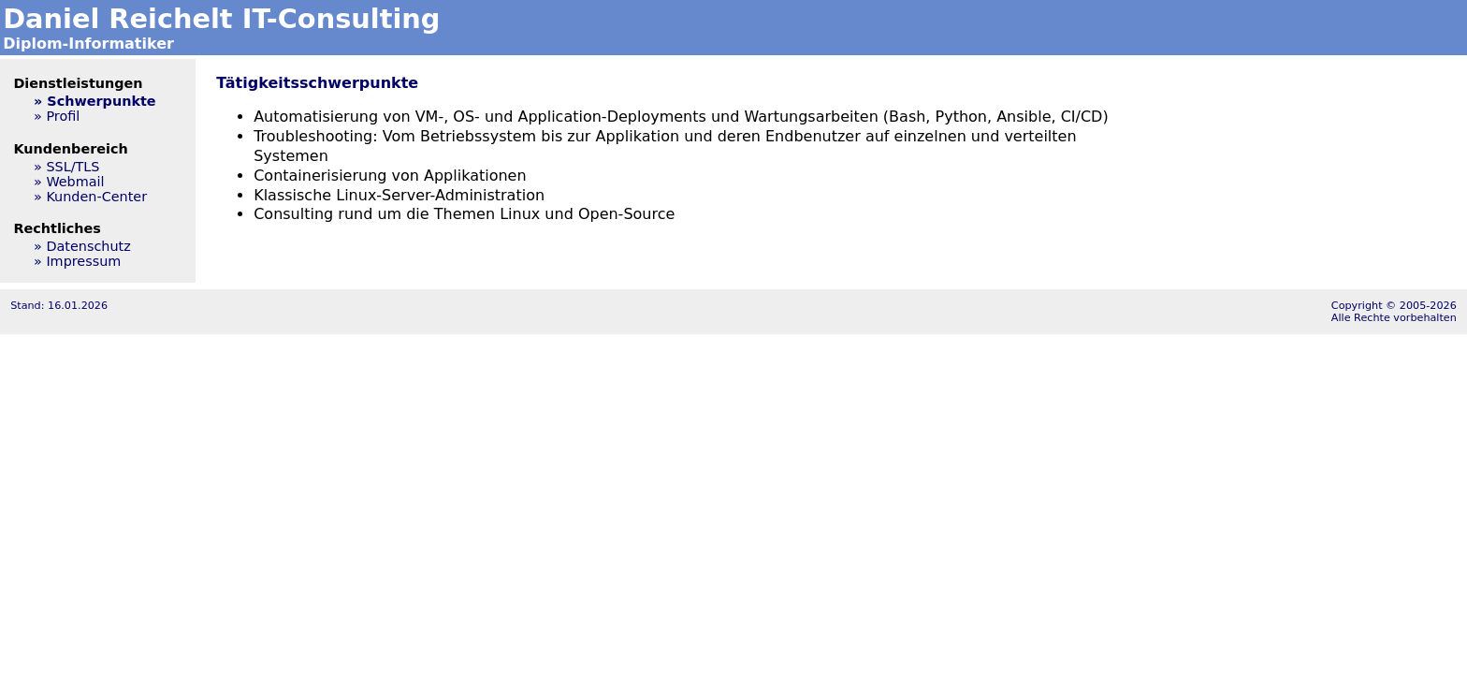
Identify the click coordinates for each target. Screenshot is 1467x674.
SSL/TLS (72, 166)
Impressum (83, 261)
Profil (63, 116)
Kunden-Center (96, 196)
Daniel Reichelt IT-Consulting (221, 19)
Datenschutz (88, 246)
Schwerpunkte (101, 101)
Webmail (75, 181)
